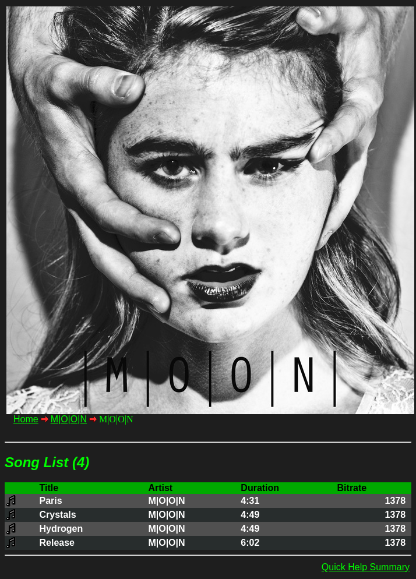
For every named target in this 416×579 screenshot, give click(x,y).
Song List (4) (47, 462)
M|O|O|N (69, 419)
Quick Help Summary (366, 567)
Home (25, 419)
